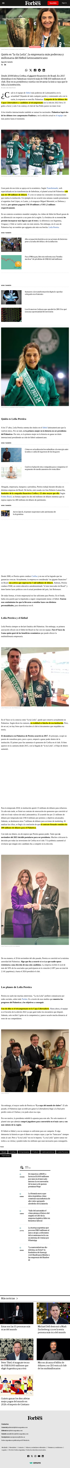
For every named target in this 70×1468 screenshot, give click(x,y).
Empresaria (24, 1152)
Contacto (21, 1447)
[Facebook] (28, 1456)
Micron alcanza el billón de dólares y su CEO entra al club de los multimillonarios (52, 1366)
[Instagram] (35, 1456)
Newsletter (12, 1447)
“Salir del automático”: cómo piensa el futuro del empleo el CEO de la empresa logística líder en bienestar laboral (39, 1216)
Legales (4, 1450)
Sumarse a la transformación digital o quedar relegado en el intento (44, 293)
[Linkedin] (43, 1456)
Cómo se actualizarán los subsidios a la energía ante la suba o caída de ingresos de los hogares (46, 451)
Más (37, 1167)
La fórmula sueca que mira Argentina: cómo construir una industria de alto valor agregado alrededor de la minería (39, 1199)
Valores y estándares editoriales (36, 1447)
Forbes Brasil (6, 497)
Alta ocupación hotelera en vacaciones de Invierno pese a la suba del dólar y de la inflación (46, 240)
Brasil (4, 1152)
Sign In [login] (64, 3)
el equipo (59, 115)
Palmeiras (6, 1156)
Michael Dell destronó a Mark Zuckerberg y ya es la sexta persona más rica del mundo (52, 1330)
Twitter (24, 999)
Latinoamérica (48, 1152)
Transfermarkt (52, 188)
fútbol (28, 93)
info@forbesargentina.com (15, 1430)
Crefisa (34, 576)
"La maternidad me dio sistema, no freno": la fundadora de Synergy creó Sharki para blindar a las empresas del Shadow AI (39, 1254)
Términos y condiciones (55, 1447)
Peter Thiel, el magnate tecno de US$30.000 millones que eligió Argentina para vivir (15, 1366)
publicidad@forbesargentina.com (18, 1427)
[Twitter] (32, 1456)
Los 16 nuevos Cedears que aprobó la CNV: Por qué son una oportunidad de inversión (46, 311)
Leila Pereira (54, 227)
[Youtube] (39, 1456)
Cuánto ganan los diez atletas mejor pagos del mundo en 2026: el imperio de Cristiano (15, 1402)
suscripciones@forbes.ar (17, 1437)
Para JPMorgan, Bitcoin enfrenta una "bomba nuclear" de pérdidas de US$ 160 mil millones (43, 258)
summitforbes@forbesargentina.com (17, 1434)
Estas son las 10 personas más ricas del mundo (15, 1328)
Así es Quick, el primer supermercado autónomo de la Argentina (34, 513)
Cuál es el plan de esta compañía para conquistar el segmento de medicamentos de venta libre (46, 468)
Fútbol (35, 1152)
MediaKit (4, 1447)
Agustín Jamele (7, 62)
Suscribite (53, 3)
